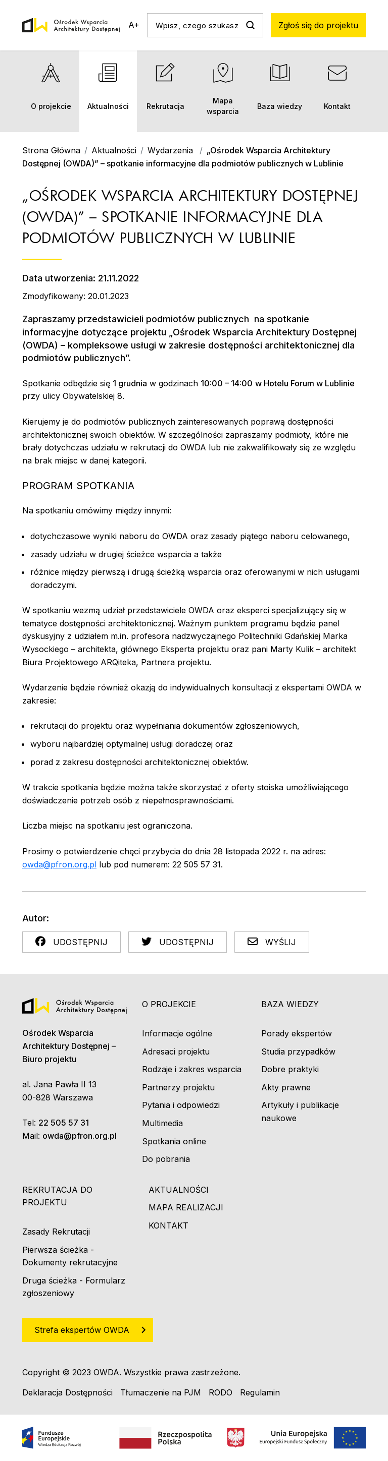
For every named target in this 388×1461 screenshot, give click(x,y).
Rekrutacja (165, 86)
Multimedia (162, 1123)
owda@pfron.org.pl (59, 864)
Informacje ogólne (177, 1033)
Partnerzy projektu (178, 1087)
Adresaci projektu (176, 1051)
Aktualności (107, 86)
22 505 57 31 (63, 1123)
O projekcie (50, 86)
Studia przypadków (298, 1051)
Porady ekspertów (296, 1033)
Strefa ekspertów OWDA (81, 1330)
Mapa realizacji (186, 1207)
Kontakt (337, 86)
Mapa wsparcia (222, 89)
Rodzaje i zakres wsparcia (191, 1069)
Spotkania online (174, 1141)
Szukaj (250, 25)
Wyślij (272, 942)
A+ (133, 25)
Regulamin (260, 1392)
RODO (220, 1392)
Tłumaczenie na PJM (160, 1392)
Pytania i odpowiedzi (181, 1105)
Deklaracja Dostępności (67, 1392)
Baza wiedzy (279, 86)
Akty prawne (286, 1087)
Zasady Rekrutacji (56, 1231)
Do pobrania (166, 1159)
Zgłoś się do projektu (318, 25)
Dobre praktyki (290, 1069)
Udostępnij (71, 942)
